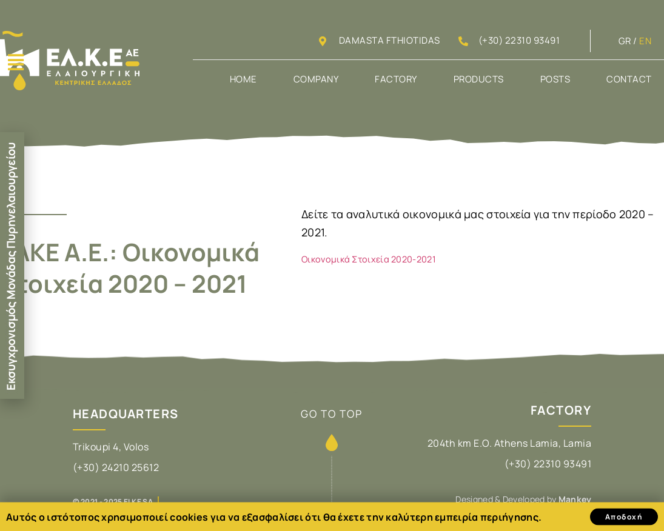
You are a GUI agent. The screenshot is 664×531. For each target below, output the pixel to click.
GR (625, 41)
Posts (555, 79)
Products (479, 79)
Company (316, 79)
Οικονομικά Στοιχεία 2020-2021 (368, 259)
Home (243, 79)
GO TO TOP (332, 414)
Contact (629, 79)
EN (645, 41)
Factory (396, 79)
